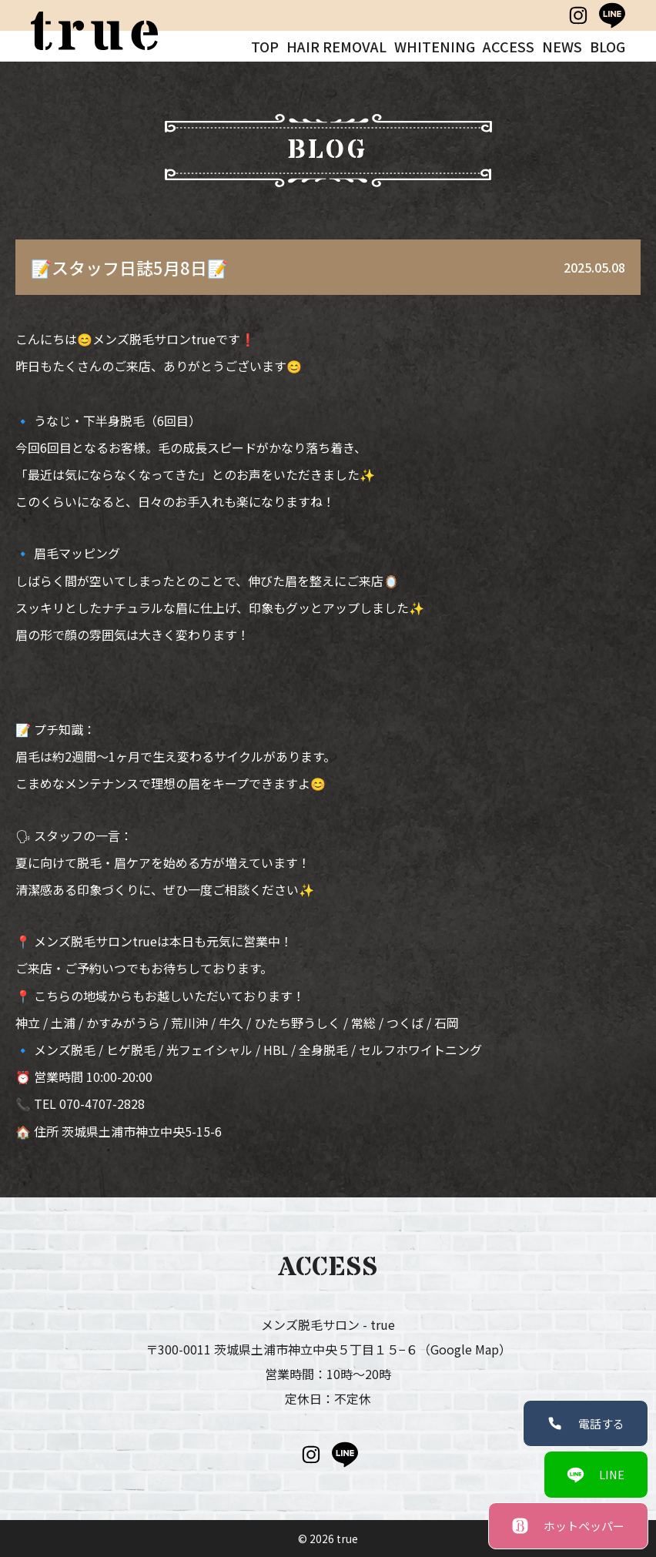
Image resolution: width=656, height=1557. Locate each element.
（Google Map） (464, 1349)
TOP (265, 46)
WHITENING (434, 46)
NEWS (562, 46)
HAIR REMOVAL (336, 46)
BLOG (607, 46)
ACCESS (508, 46)
